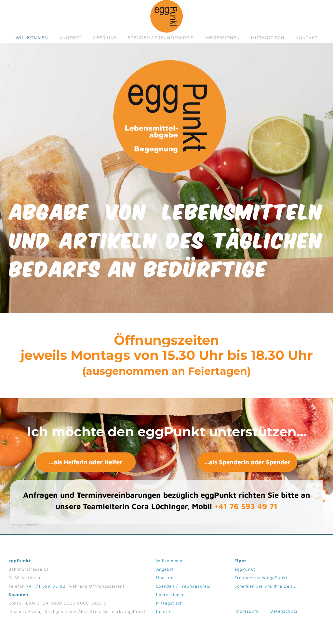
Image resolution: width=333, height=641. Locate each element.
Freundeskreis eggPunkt (261, 579)
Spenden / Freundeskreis (160, 37)
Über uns (105, 37)
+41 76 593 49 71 (245, 508)
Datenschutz (284, 613)
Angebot (70, 37)
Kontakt (307, 37)
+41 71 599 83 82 (46, 588)
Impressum (246, 613)
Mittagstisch (268, 37)
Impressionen (222, 37)
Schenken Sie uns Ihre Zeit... (265, 588)
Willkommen (32, 37)
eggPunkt (244, 571)
